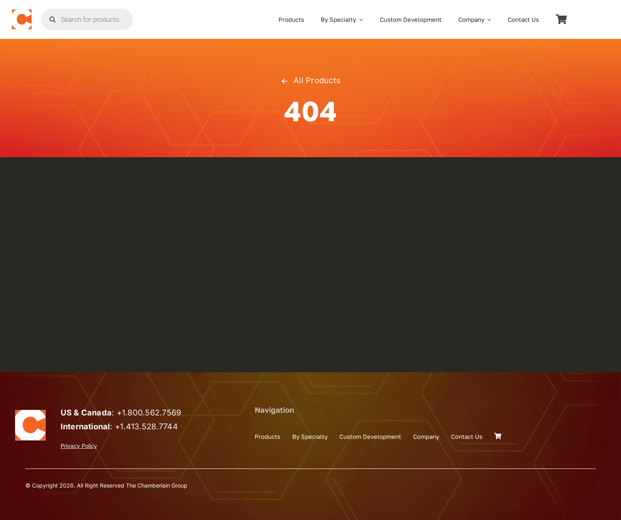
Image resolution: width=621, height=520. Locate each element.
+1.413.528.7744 (146, 426)
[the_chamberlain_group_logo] (22, 13)
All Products (310, 80)
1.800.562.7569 (151, 412)
